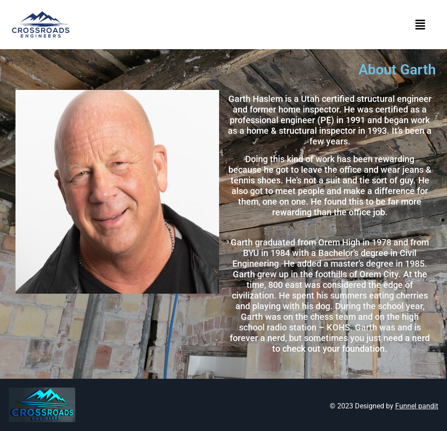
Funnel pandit (416, 406)
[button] (420, 25)
